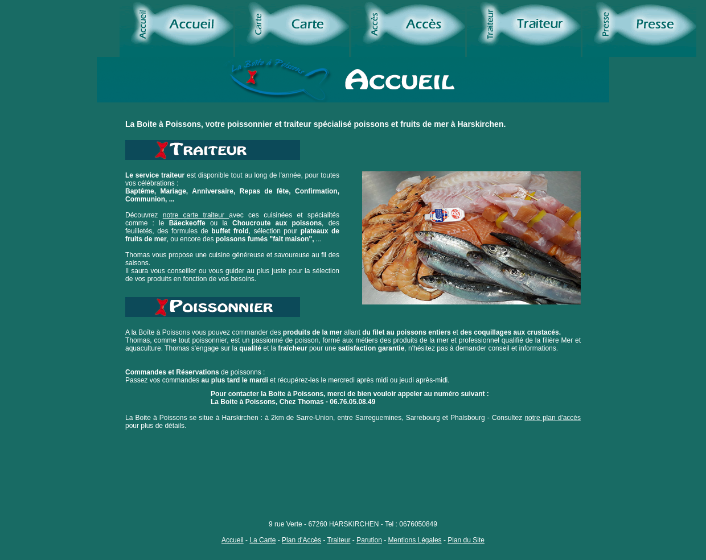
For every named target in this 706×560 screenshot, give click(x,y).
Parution (369, 540)
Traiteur (339, 540)
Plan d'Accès (301, 540)
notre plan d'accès (552, 418)
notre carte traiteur (196, 215)
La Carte (262, 540)
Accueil (232, 540)
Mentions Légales (415, 540)
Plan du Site (466, 540)
